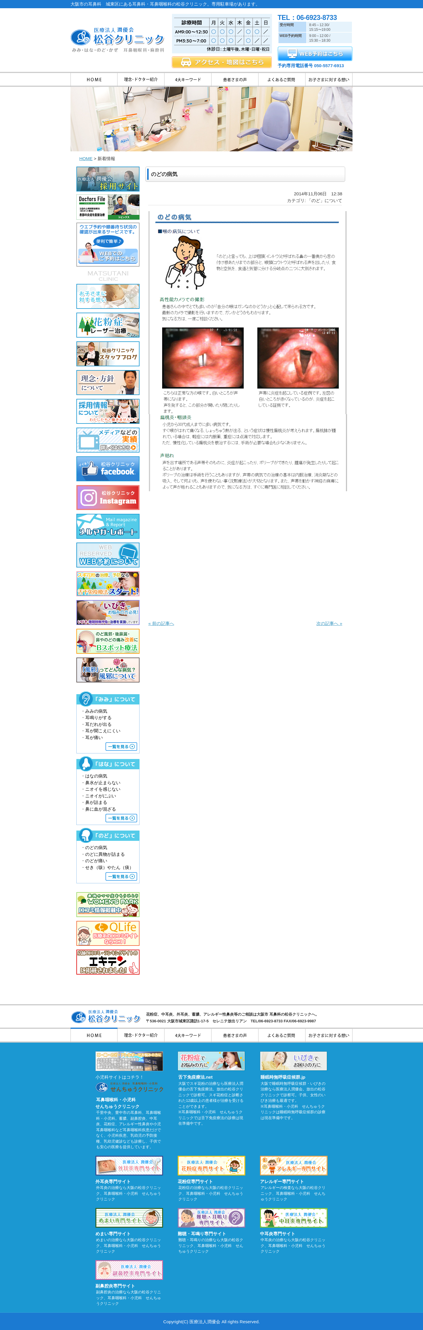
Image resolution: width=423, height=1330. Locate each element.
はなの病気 (96, 775)
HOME (86, 158)
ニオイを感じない (102, 789)
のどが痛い (96, 860)
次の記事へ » (329, 623)
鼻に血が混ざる (100, 809)
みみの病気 (96, 711)
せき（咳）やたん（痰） (109, 867)
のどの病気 (96, 847)
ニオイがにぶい (100, 795)
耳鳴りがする (98, 717)
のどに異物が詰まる (105, 854)
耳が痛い (94, 737)
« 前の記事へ (161, 623)
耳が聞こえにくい (102, 730)
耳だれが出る (98, 724)
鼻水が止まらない (102, 782)
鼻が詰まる (96, 802)
